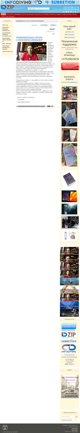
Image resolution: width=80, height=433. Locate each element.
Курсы (12, 14)
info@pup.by (69, 362)
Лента (7, 14)
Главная (3, 14)
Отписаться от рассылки (66, 420)
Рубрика (53, 25)
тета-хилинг (30, 106)
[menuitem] (3, 14)
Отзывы (74, 14)
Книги (24, 14)
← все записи (33, 25)
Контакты (11, 16)
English (64, 14)
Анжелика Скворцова (22, 106)
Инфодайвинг (18, 14)
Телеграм (71, 34)
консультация (37, 106)
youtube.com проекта (68, 330)
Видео (47, 14)
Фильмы (69, 14)
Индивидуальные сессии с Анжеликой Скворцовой (29, 38)
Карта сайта (75, 430)
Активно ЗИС (37, 14)
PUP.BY (52, 29)
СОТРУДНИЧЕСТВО (69, 354)
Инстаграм (71, 37)
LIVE (43, 14)
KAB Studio (75, 431)
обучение (43, 106)
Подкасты (59, 14)
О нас (6, 16)
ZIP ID (2, 16)
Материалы (53, 14)
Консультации (29, 14)
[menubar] (40, 15)
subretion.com (7, 36)
